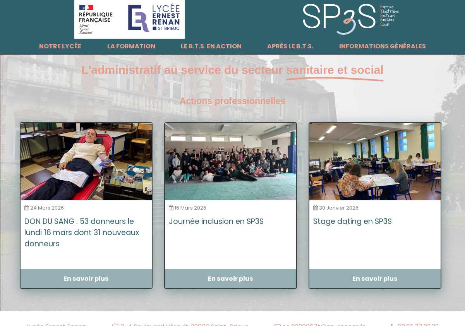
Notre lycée (60, 46)
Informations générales (382, 46)
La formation (131, 46)
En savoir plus (85, 278)
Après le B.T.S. (290, 46)
